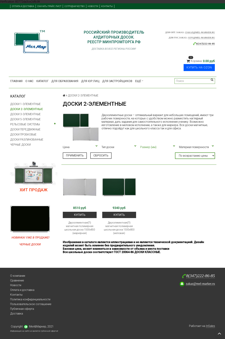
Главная (16, 81)
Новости (93, 6)
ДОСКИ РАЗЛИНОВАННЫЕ (26, 139)
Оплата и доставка (23, 6)
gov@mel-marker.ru (201, 37)
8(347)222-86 (203, 43)
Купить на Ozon (199, 67)
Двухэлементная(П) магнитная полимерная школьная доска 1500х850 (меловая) (119, 228)
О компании (17, 275)
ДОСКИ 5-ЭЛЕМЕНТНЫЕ (25, 119)
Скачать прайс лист (49, 6)
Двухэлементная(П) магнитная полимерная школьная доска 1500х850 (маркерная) (79, 228)
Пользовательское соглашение (30, 304)
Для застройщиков (117, 81)
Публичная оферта (22, 308)
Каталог (42, 81)
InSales (210, 326)
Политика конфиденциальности (30, 299)
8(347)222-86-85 (200, 275)
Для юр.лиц (90, 81)
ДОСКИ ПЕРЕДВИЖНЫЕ (25, 129)
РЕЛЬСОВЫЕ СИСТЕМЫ (25, 124)
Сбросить (100, 155)
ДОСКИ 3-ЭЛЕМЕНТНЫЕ (25, 114)
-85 (213, 43)
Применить (75, 155)
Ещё (139, 81)
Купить (79, 214)
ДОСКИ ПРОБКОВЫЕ (23, 134)
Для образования (64, 81)
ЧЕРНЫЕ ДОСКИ (20, 144)
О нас (29, 81)
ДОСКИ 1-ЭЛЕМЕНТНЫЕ (25, 104)
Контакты (107, 6)
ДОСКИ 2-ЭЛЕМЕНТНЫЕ (26, 109)
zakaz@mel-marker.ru (200, 32)
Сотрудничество (74, 6)
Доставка (16, 313)
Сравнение (17, 280)
